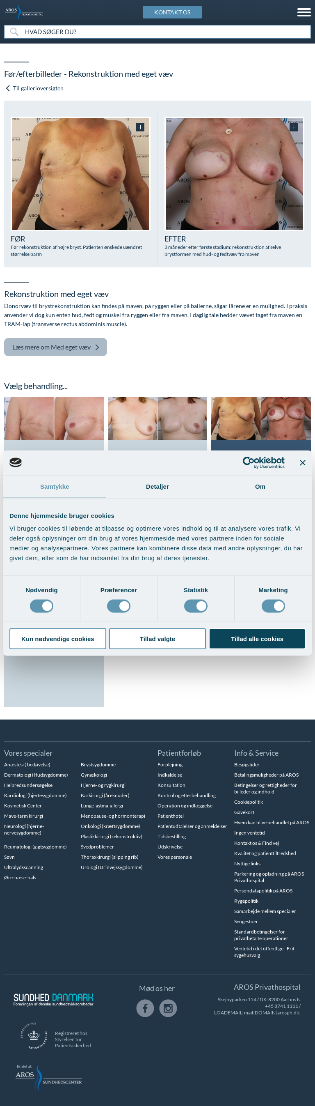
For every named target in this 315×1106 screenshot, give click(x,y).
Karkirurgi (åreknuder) (105, 795)
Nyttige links (247, 863)
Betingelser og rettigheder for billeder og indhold (265, 788)
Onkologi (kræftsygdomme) (110, 826)
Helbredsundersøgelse (28, 785)
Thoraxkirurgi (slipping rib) (110, 857)
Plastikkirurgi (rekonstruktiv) (111, 836)
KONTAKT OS (172, 12)
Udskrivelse (170, 847)
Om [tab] (260, 486)
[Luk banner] (303, 462)
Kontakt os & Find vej (256, 843)
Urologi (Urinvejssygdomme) (112, 867)
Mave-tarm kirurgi (23, 816)
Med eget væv (56, 347)
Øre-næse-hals (20, 877)
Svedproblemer (97, 847)
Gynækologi (94, 775)
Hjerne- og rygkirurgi (103, 785)
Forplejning (170, 764)
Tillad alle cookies (257, 638)
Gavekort (244, 812)
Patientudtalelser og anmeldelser (192, 826)
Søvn (9, 857)
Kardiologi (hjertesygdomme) (35, 795)
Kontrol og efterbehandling (187, 795)
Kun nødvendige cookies (57, 638)
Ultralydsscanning (23, 867)
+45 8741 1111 (281, 1006)
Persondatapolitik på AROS (263, 891)
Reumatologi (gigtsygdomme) (35, 847)
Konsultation (171, 785)
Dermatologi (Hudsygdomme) (36, 775)
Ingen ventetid (249, 833)
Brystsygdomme (98, 764)
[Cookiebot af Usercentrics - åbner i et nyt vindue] (249, 462)
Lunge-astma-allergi (102, 805)
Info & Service (256, 752)
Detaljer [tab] (157, 486)
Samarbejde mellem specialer (265, 911)
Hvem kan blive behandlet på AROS (271, 822)
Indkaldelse (170, 775)
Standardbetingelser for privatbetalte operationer (261, 935)
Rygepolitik (246, 901)
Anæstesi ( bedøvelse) (27, 764)
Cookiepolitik (248, 802)
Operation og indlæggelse (185, 805)
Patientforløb (179, 752)
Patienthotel (171, 816)
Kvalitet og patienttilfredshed (265, 853)
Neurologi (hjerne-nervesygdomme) (24, 829)
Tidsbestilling (172, 836)
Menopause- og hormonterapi (113, 816)
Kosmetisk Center (23, 805)
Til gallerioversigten (34, 88)
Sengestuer (246, 921)
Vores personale (175, 857)
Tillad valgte (157, 638)
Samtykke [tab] (54, 486)
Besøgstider (247, 764)
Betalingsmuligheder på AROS (266, 775)
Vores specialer (28, 752)
